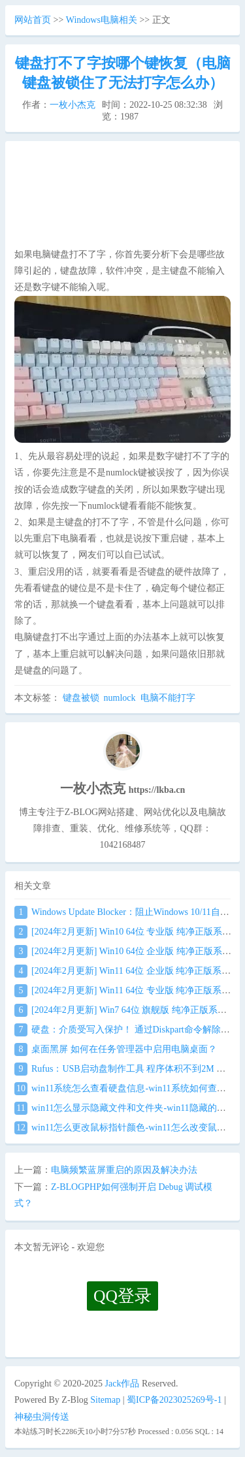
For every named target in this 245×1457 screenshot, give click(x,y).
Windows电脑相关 (101, 20)
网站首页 (32, 20)
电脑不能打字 (167, 698)
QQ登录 (122, 1296)
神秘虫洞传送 (41, 1417)
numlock (120, 698)
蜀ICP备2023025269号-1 (174, 1400)
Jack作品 (122, 1383)
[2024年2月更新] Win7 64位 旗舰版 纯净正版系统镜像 (129, 1010)
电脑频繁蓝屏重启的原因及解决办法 (124, 1170)
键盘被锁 (81, 698)
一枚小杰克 (72, 105)
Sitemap (105, 1400)
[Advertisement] (122, 198)
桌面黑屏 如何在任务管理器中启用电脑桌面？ (115, 1049)
